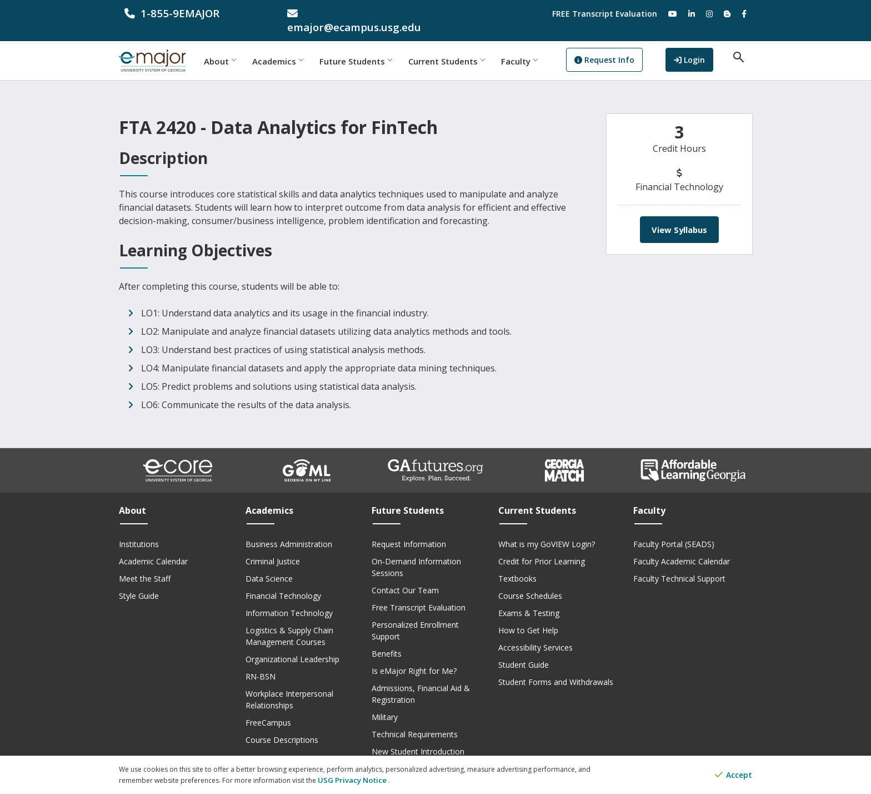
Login (700, 46)
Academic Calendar (153, 547)
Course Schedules (530, 582)
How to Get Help (528, 616)
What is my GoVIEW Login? (546, 530)
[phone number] (192, 13)
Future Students (376, 47)
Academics (298, 47)
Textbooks (517, 564)
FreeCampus (268, 708)
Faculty (540, 47)
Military (385, 703)
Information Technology (289, 599)
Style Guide (139, 582)
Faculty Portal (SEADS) (673, 530)
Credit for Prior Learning (541, 547)
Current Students (467, 47)
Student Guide (523, 651)
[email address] (355, 13)
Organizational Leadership (292, 645)
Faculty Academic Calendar (681, 547)
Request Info (625, 47)
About (240, 47)
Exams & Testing (528, 599)
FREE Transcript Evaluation (604, 13)
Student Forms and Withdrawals (555, 668)
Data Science (269, 564)
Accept (733, 776)
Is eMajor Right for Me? (414, 657)
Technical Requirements (415, 720)
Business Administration (289, 530)
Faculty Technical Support (679, 564)
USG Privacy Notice (348, 780)
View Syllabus (679, 216)
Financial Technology (283, 582)
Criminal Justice (273, 547)
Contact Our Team (405, 576)
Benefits (387, 639)
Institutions (139, 530)
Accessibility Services (535, 633)
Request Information (409, 530)
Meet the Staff (145, 564)
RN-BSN (261, 662)
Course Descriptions (282, 726)
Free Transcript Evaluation (418, 593)
